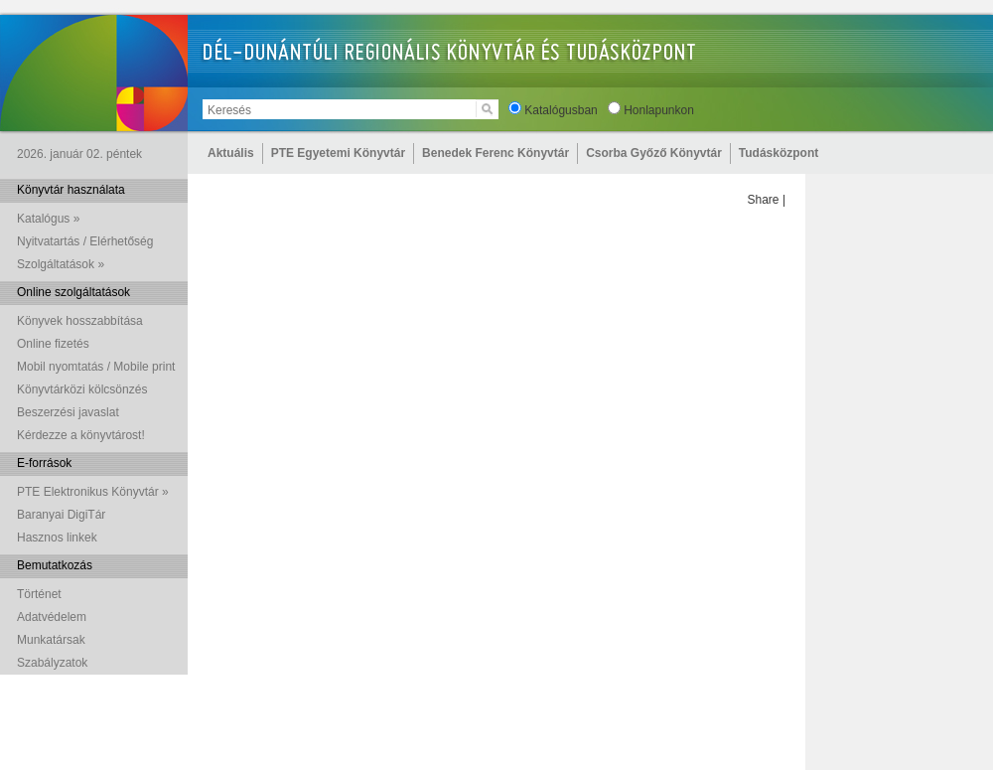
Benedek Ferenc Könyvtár (495, 153)
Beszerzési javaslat (68, 412)
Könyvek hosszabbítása (80, 321)
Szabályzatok (52, 663)
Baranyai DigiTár (61, 515)
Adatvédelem (51, 617)
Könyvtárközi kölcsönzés (82, 389)
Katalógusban (560, 110)
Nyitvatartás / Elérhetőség (85, 241)
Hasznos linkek (57, 537)
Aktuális (231, 153)
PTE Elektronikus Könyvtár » (93, 492)
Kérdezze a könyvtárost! (81, 435)
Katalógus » (48, 219)
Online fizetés (53, 344)
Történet (39, 594)
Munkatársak (51, 640)
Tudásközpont (778, 153)
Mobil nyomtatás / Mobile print (96, 367)
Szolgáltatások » (60, 264)
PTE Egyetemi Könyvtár (338, 153)
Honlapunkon (659, 110)
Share (764, 200)
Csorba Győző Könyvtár (654, 153)
